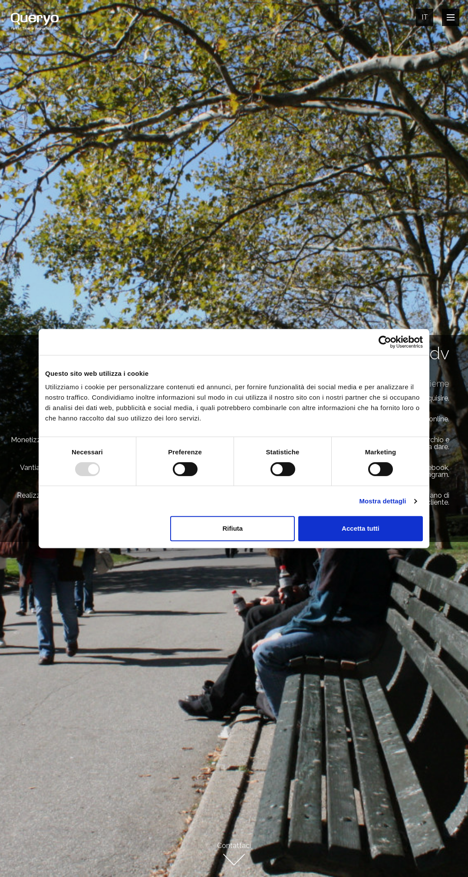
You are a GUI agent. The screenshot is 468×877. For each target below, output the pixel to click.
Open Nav (453, 17)
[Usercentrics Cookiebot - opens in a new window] (385, 341)
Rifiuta (233, 528)
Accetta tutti (360, 528)
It (425, 17)
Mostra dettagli (382, 501)
